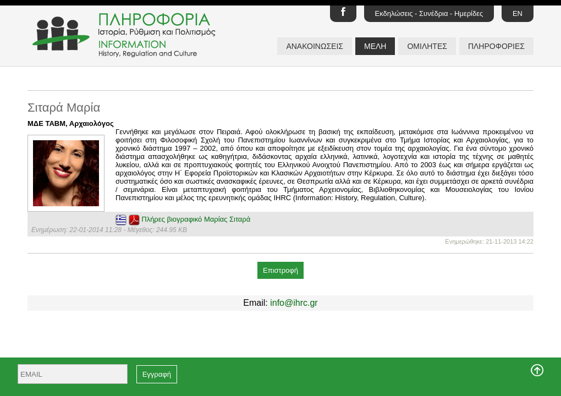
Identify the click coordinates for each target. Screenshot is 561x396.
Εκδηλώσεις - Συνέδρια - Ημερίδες (429, 13)
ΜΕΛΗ (375, 46)
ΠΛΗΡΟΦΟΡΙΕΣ (496, 46)
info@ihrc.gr (294, 302)
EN (517, 13)
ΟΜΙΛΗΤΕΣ (427, 46)
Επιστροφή (280, 270)
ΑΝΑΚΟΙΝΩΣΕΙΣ (314, 46)
